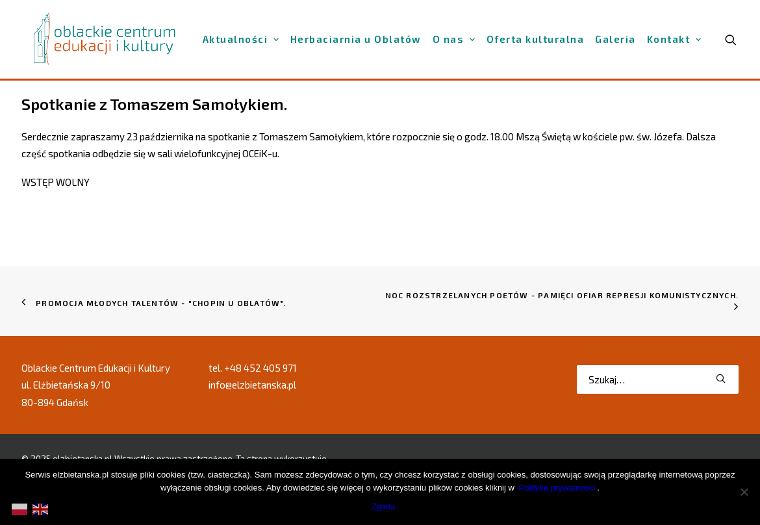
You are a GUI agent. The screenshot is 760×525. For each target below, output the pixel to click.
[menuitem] (241, 39)
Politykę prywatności (557, 488)
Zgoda (384, 506)
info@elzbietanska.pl (252, 385)
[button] (720, 378)
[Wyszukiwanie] (658, 379)
